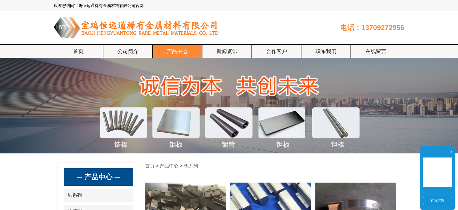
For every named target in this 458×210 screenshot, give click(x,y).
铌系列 (191, 165)
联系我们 (325, 51)
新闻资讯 (226, 51)
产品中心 (177, 51)
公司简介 (127, 51)
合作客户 (276, 51)
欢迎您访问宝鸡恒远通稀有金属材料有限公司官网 (99, 5)
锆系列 (75, 195)
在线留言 (375, 51)
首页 (78, 51)
